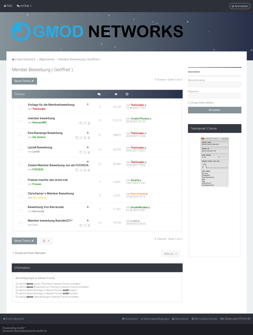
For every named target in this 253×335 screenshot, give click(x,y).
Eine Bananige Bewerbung (45, 133)
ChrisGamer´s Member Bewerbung (51, 193)
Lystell (36, 151)
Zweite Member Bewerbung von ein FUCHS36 (58, 165)
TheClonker (39, 109)
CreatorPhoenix (140, 118)
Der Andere (39, 137)
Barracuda (38, 211)
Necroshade (138, 193)
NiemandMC (39, 122)
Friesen (36, 184)
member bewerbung (41, 118)
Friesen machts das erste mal (48, 180)
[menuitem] (8, 5)
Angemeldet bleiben (202, 102)
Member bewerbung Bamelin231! (50, 220)
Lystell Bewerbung (40, 147)
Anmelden (194, 71)
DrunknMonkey (139, 207)
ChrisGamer (39, 197)
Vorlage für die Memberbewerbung (51, 104)
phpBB (20, 328)
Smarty (135, 180)
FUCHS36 (37, 169)
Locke (134, 220)
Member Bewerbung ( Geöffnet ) (42, 69)
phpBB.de (41, 330)
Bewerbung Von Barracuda (46, 207)
